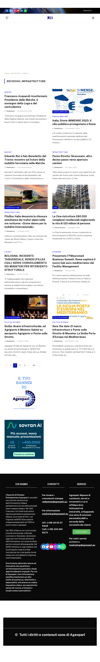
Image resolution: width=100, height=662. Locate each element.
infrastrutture (16, 73)
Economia (56, 252)
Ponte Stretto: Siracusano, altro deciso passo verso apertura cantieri (72, 160)
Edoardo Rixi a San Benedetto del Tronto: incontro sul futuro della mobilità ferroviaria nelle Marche (25, 160)
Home (6, 73)
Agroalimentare (60, 112)
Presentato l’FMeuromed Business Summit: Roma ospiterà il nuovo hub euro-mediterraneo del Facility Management (73, 261)
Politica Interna (12, 317)
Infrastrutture (60, 152)
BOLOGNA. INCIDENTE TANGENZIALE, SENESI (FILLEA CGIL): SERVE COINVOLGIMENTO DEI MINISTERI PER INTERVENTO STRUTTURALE (25, 263)
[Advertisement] (50, 49)
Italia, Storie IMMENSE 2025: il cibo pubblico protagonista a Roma (74, 122)
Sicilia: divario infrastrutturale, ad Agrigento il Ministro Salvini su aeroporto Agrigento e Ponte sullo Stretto (26, 331)
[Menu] (7, 18)
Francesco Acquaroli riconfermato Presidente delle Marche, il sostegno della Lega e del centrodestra (25, 101)
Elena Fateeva (60, 227)
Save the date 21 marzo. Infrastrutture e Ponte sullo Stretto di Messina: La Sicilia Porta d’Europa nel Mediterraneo (73, 331)
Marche (8, 92)
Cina (55, 207)
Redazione (11, 111)
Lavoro (7, 252)
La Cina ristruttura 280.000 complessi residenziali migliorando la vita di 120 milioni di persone (73, 220)
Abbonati (87, 10)
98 (34, 365)
